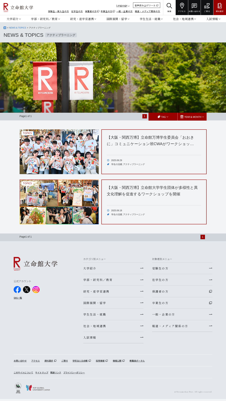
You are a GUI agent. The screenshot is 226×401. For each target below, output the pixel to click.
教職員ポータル (137, 362)
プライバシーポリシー (74, 374)
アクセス (35, 362)
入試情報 (212, 19)
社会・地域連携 (183, 19)
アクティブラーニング (134, 164)
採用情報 (100, 362)
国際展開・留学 (116, 19)
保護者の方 (91, 11)
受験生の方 (160, 268)
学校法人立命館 (80, 362)
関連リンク (55, 374)
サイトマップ (41, 374)
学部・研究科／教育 (44, 19)
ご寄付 (64, 362)
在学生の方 (77, 11)
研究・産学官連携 (82, 19)
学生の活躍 (116, 164)
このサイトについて (23, 374)
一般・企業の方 (124, 11)
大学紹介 (13, 19)
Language (121, 5)
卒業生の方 (106, 11)
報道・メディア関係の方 (147, 11)
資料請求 (48, 362)
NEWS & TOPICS (17, 28)
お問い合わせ (20, 362)
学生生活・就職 (150, 19)
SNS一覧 (18, 297)
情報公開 (117, 362)
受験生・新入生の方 (58, 11)
